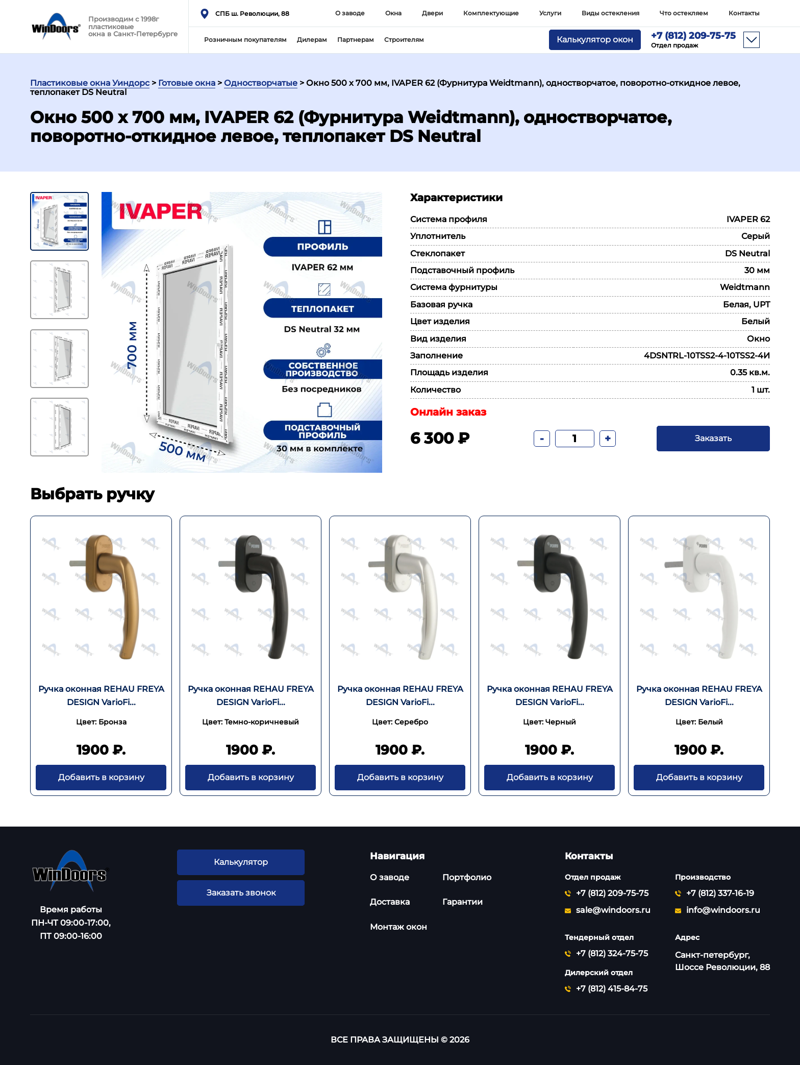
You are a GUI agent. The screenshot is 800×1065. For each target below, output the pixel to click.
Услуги (550, 13)
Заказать (713, 438)
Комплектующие (491, 13)
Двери (432, 13)
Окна (393, 13)
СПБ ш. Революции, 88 (252, 13)
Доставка (390, 902)
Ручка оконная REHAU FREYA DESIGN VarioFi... (101, 695)
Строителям (404, 39)
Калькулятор (241, 862)
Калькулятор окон (595, 40)
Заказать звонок (241, 893)
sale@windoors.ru (613, 910)
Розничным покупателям (245, 39)
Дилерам (312, 39)
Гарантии (462, 902)
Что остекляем (684, 13)
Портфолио (466, 877)
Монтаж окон (398, 927)
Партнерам (355, 39)
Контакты (744, 13)
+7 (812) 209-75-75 (693, 40)
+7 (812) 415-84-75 (611, 989)
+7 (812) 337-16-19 (720, 893)
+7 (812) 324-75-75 (612, 953)
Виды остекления (610, 13)
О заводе (350, 13)
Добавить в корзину (101, 777)
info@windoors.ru (723, 910)
